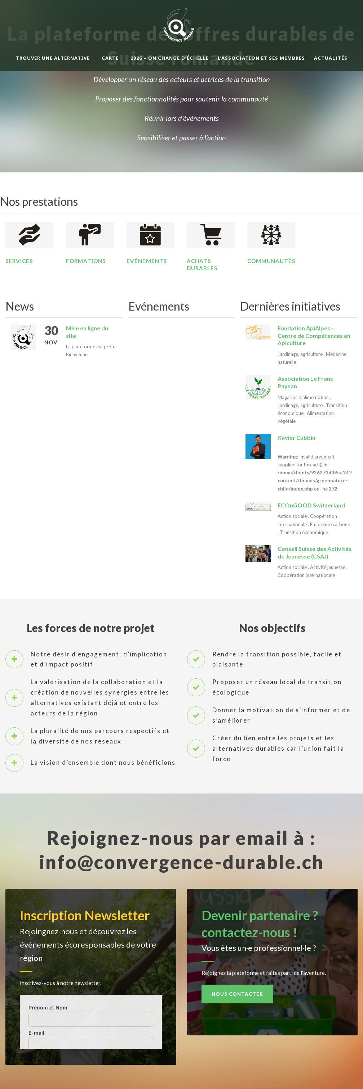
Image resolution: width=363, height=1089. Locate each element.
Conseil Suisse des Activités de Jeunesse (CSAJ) (314, 552)
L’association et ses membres (261, 58)
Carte (110, 58)
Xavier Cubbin (296, 437)
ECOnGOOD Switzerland (311, 505)
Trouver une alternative (53, 58)
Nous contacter (237, 994)
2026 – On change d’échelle (169, 58)
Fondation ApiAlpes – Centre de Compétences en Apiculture (314, 336)
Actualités (330, 58)
